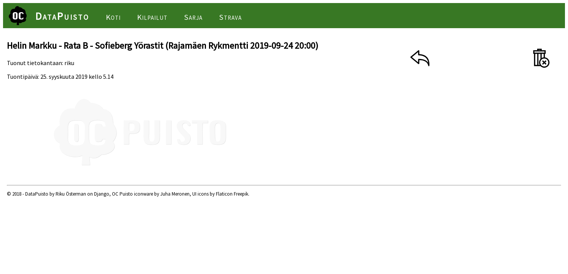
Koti (113, 17)
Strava (230, 17)
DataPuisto (62, 16)
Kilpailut (152, 17)
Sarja (193, 17)
